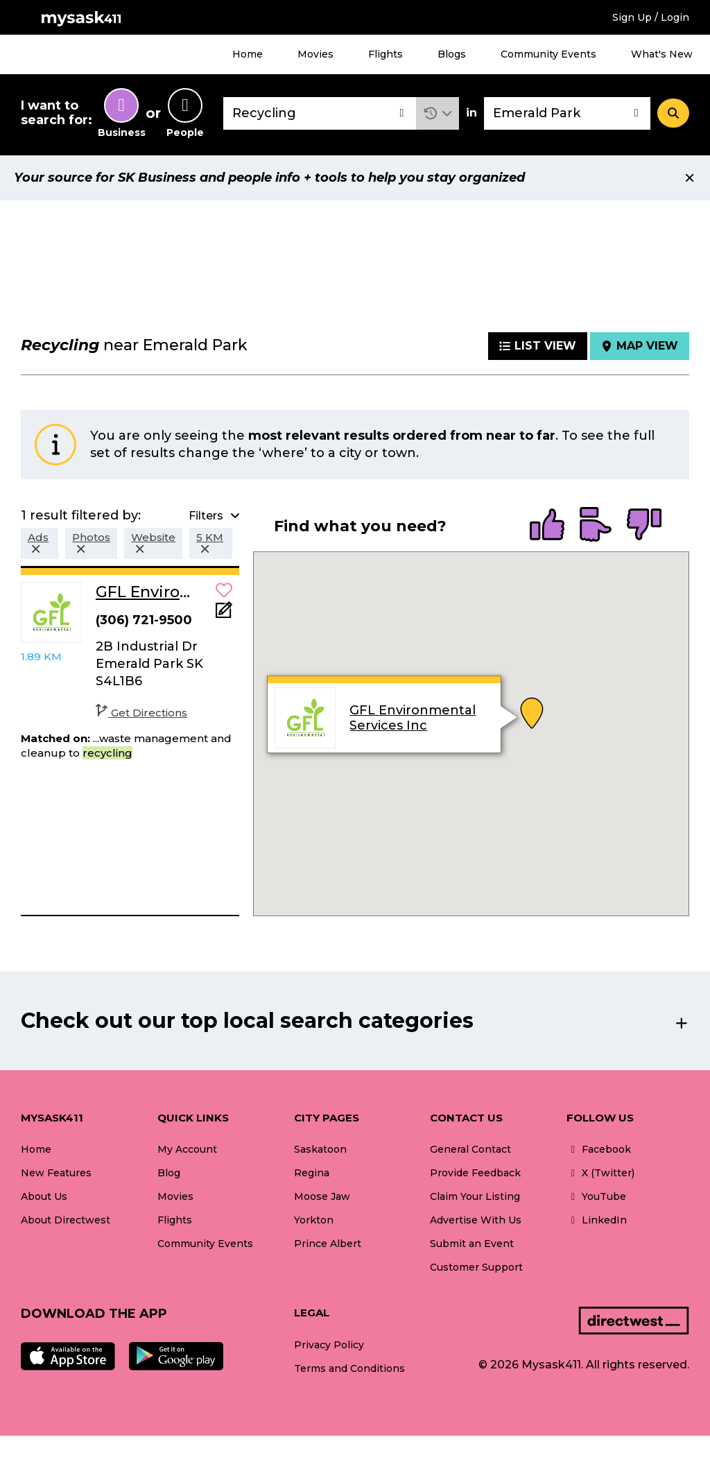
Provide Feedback (475, 1173)
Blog (168, 1173)
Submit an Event (472, 1243)
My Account (187, 1149)
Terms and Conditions (349, 1368)
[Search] (673, 113)
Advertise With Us (475, 1220)
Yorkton (314, 1220)
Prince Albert (327, 1243)
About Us (44, 1196)
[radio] (547, 525)
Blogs (452, 54)
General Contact (470, 1149)
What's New (662, 54)
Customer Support (476, 1267)
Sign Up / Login (650, 17)
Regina (311, 1173)
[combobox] (319, 113)
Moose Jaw (322, 1196)
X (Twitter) (600, 1173)
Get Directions (141, 712)
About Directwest (65, 1220)
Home (247, 54)
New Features (56, 1173)
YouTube (596, 1196)
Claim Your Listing (475, 1196)
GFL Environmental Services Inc (413, 718)
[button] (438, 113)
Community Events (548, 54)
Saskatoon (320, 1149)
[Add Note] (224, 614)
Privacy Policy (329, 1345)
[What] (319, 113)
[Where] (567, 113)
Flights (385, 54)
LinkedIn (596, 1220)
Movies (315, 54)
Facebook (598, 1149)
